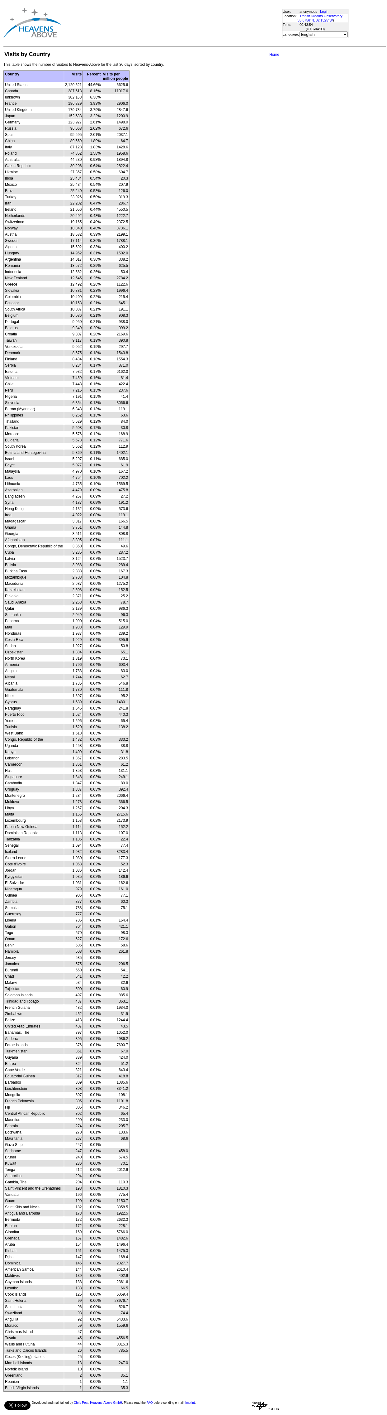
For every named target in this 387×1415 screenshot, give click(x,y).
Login (324, 11)
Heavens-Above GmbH (106, 1402)
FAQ (150, 1402)
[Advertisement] (174, 22)
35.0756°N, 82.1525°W (315, 20)
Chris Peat (81, 1402)
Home (274, 54)
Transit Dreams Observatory (321, 16)
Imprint (190, 1402)
